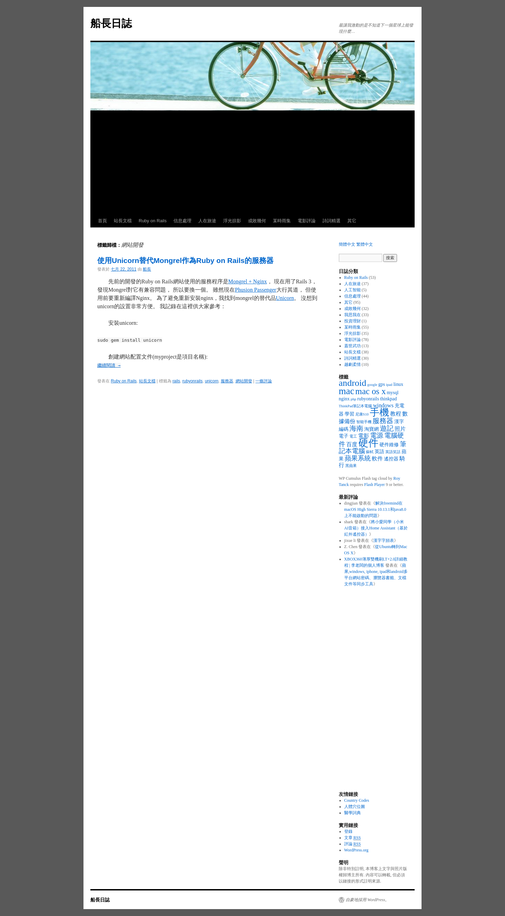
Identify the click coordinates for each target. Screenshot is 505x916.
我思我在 (352, 314)
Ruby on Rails (153, 220)
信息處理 (182, 220)
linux (398, 384)
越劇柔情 (352, 364)
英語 (379, 451)
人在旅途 (207, 220)
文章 (352, 837)
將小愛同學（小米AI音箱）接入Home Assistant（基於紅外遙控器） (376, 528)
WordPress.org (356, 850)
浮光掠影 (232, 220)
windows (383, 405)
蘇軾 (370, 452)
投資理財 (352, 321)
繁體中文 (364, 244)
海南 (356, 428)
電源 (376, 435)
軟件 (377, 458)
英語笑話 (392, 452)
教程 (395, 413)
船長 (147, 269)
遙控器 (391, 458)
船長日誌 (111, 23)
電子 (343, 436)
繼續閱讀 (109, 365)
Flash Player (374, 484)
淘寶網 (371, 429)
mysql (392, 392)
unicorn (211, 381)
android (352, 383)
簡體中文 (347, 244)
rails (176, 381)
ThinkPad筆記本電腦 (355, 406)
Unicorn (285, 298)
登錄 (348, 831)
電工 (353, 436)
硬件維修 (389, 444)
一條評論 (263, 381)
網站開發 (244, 381)
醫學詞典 (352, 812)
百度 (351, 444)
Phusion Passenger (255, 290)
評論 (352, 844)
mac (346, 391)
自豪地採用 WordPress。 (367, 899)
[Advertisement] (252, 162)
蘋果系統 (358, 458)
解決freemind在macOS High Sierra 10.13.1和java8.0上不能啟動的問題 (375, 509)
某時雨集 (282, 220)
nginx (344, 398)
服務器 (227, 381)
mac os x (370, 391)
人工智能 (352, 290)
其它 (351, 220)
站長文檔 (123, 220)
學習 (349, 414)
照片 (400, 429)
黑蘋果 (351, 466)
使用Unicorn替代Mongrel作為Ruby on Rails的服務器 (185, 260)
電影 (363, 435)
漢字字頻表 (383, 540)
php (353, 399)
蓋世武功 (352, 345)
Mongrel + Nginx (247, 281)
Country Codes (356, 800)
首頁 (102, 220)
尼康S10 (362, 414)
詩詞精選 (331, 220)
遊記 (387, 428)
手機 (379, 412)
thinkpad (388, 398)
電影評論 (307, 220)
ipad (389, 385)
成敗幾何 (257, 220)
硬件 (368, 442)
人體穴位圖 (354, 806)
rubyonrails (192, 381)
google (372, 385)
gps (381, 384)
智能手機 (364, 422)
